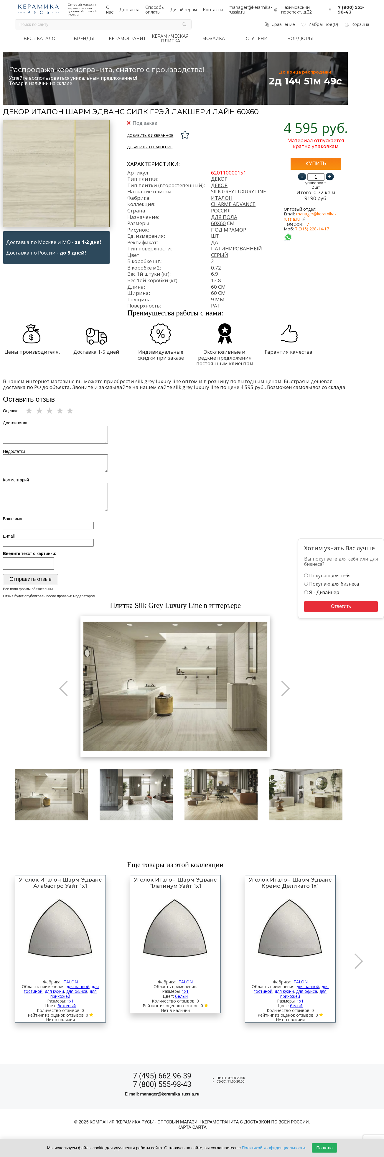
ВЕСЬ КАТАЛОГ (41, 38)
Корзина (356, 24)
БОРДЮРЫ (300, 38)
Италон (222, 198)
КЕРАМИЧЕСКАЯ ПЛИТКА (170, 38)
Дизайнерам (183, 9)
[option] (175, 686)
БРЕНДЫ (84, 38)
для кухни (54, 991)
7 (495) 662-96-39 (162, 1076)
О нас (109, 9)
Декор (219, 178)
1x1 (70, 1001)
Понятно (324, 1148)
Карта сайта (192, 1127)
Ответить (341, 606)
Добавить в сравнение (149, 146)
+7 (306, 224)
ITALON (70, 982)
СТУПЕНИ (257, 38)
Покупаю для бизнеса (331, 584)
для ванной (78, 986)
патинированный (236, 248)
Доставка (129, 9)
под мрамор (228, 229)
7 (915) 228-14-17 (312, 229)
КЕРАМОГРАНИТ (127, 38)
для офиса (76, 991)
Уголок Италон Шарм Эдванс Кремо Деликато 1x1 (290, 883)
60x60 (218, 223)
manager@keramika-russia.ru (310, 216)
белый (181, 996)
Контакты (213, 9)
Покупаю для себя (327, 575)
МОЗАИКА (213, 38)
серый (219, 255)
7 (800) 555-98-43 (351, 9)
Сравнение (279, 24)
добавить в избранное (150, 135)
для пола (224, 217)
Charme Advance (233, 204)
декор (219, 185)
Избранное (319, 24)
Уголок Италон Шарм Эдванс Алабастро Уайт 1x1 (60, 883)
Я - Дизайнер (321, 592)
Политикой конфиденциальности (273, 1148)
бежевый (66, 1005)
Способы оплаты (154, 9)
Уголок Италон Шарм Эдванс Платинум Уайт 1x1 (175, 883)
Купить (315, 163)
